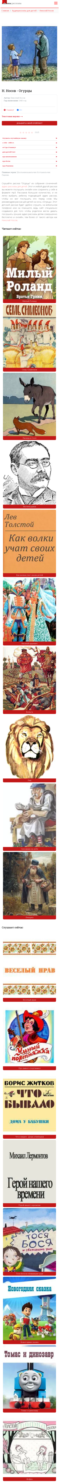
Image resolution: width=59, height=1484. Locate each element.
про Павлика (7, 166)
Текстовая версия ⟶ (12, 116)
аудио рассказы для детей (14, 186)
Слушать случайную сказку (14, 138)
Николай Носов (9, 220)
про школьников (9, 157)
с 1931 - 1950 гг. (8, 143)
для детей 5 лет (8, 152)
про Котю (6, 161)
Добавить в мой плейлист (30, 123)
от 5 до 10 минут (9, 147)
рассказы (11, 3)
